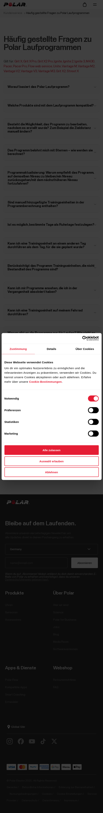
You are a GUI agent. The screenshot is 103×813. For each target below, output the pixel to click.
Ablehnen (51, 472)
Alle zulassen (51, 450)
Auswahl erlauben (51, 461)
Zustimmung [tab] (18, 348)
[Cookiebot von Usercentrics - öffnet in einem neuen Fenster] (82, 338)
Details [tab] (51, 348)
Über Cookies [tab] (85, 348)
